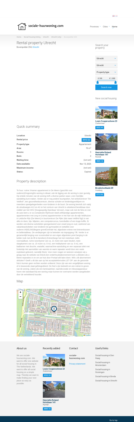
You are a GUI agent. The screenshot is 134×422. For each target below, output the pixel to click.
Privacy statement (77, 364)
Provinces (94, 26)
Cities (105, 26)
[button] (54, 309)
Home (114, 26)
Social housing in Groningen (102, 370)
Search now (106, 87)
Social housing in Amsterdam (102, 363)
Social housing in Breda (105, 376)
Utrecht (46, 37)
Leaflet (86, 335)
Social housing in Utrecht (106, 381)
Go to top (113, 420)
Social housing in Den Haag (104, 356)
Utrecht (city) (56, 37)
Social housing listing (32, 37)
